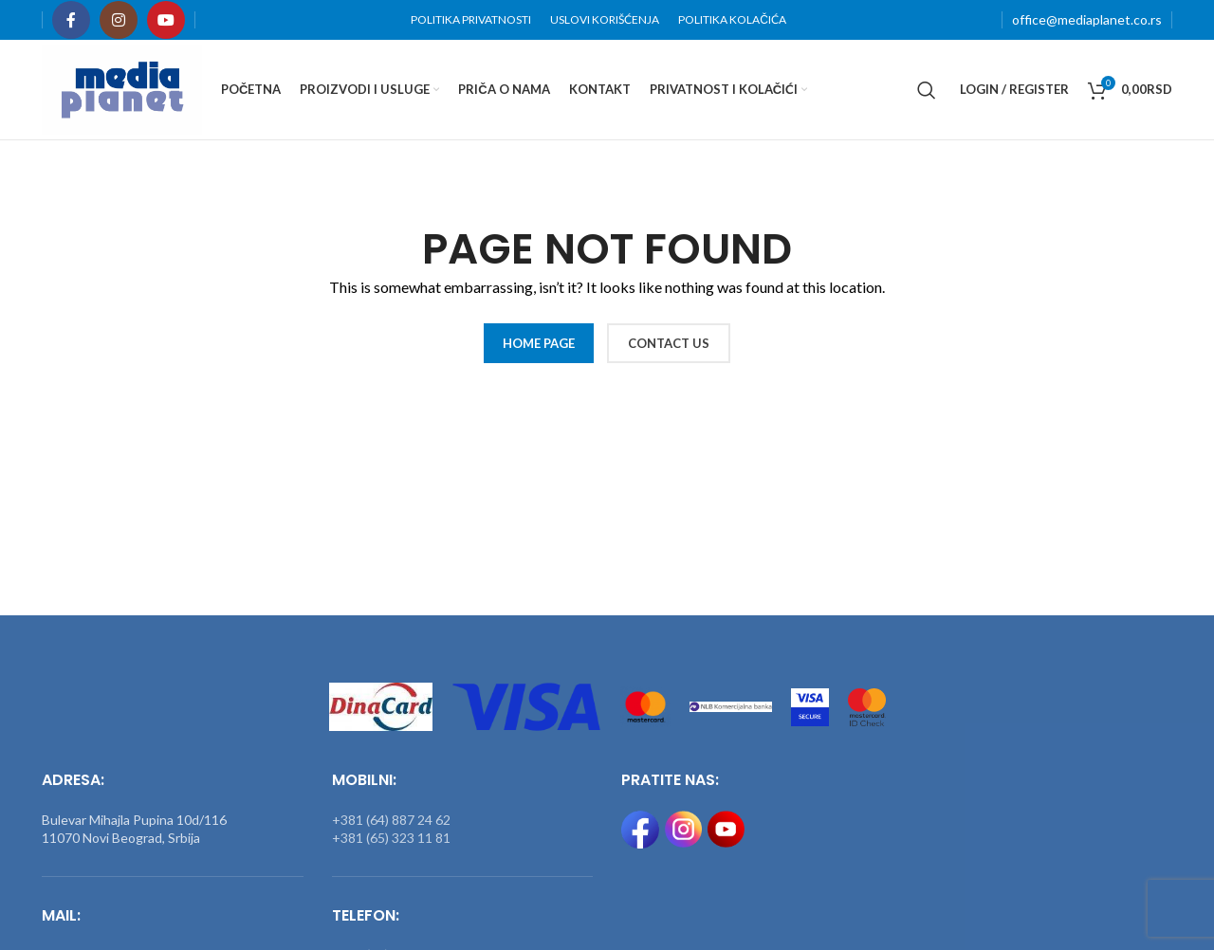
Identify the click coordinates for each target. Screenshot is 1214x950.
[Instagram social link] (119, 20)
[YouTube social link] (166, 20)
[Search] (927, 90)
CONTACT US (668, 343)
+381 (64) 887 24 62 (391, 820)
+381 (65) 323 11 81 (391, 838)
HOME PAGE (539, 343)
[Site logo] (122, 88)
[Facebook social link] (71, 20)
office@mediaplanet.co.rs (1087, 19)
